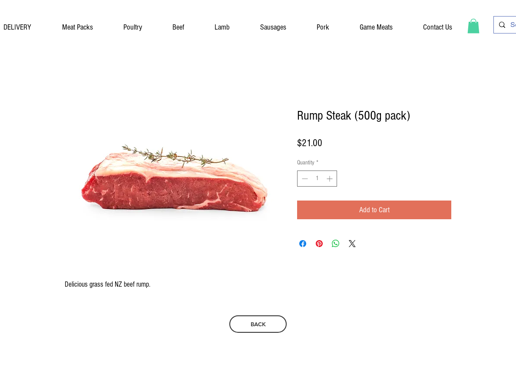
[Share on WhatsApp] (336, 243)
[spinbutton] (317, 178)
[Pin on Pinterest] (319, 243)
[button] (473, 26)
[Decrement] (303, 178)
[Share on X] (352, 243)
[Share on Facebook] (303, 243)
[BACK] (258, 324)
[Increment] (330, 178)
